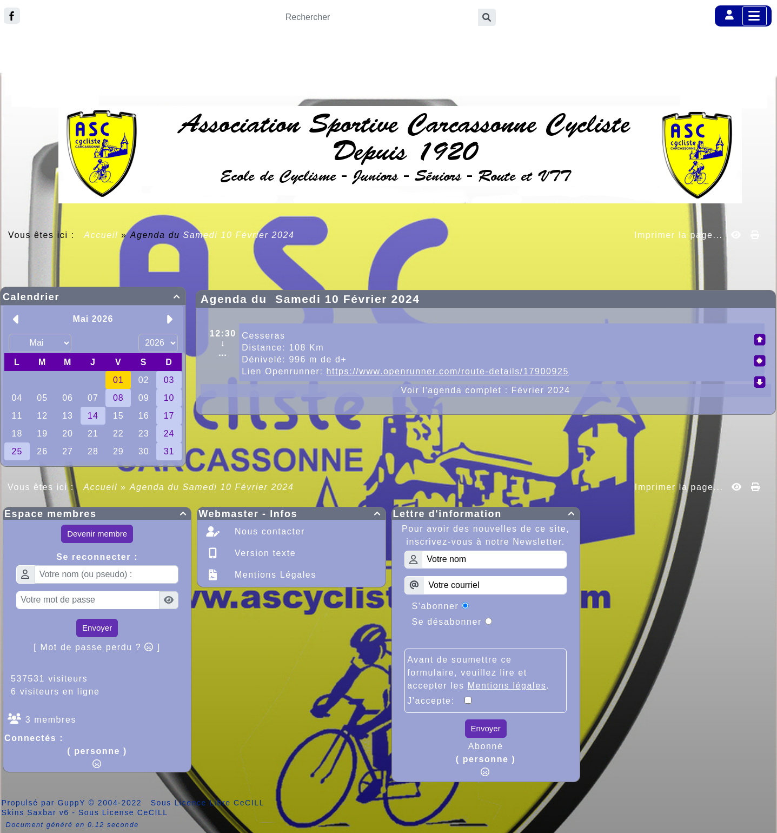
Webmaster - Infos (291, 513)
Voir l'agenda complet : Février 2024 (485, 390)
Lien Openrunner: (405, 371)
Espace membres (97, 513)
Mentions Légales (273, 574)
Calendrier (93, 297)
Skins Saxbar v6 (35, 812)
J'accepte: (435, 700)
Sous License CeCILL (123, 812)
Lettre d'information (486, 513)
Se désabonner (447, 621)
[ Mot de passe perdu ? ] (97, 647)
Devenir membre (97, 533)
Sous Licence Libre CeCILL (209, 802)
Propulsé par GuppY (45, 802)
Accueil (101, 235)
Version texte (263, 553)
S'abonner (435, 606)
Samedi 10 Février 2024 (239, 235)
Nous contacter (268, 531)
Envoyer (97, 627)
